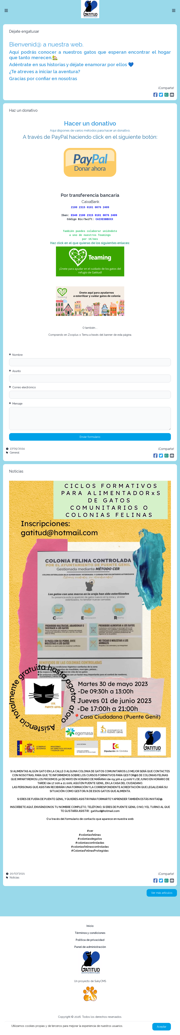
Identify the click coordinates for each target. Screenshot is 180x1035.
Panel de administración (90, 946)
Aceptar (161, 1026)
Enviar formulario (90, 436)
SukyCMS (100, 981)
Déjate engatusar (24, 31)
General (14, 452)
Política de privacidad (90, 939)
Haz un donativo (23, 110)
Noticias (16, 471)
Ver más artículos (161, 892)
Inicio (90, 925)
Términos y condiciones (90, 932)
